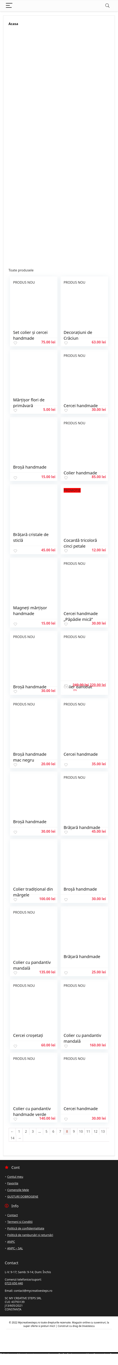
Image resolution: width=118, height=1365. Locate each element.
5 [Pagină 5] (46, 1131)
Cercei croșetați (28, 1035)
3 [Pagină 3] (33, 1131)
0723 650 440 (14, 1283)
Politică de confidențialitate (25, 1228)
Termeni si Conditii (20, 1222)
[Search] (107, 5)
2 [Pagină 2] (26, 1131)
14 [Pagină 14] (12, 1138)
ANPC (11, 1242)
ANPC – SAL (15, 1248)
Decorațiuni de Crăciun (78, 335)
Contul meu (15, 1177)
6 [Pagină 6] (53, 1131)
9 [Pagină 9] (74, 1131)
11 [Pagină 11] (88, 1131)
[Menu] (9, 5)
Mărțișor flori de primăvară (28, 402)
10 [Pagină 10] (81, 1131)
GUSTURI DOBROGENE (22, 1196)
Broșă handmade (29, 467)
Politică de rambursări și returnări (30, 1235)
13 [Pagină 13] (103, 1131)
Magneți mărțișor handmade (30, 610)
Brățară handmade (82, 956)
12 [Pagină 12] (95, 1131)
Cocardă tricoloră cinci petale (80, 543)
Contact (12, 1215)
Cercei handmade (81, 754)
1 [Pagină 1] (19, 1131)
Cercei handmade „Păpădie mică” (81, 616)
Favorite (12, 1183)
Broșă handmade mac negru (29, 757)
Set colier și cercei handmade (30, 335)
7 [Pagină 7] (60, 1131)
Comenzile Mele (18, 1190)
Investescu (88, 1326)
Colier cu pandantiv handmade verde (32, 1111)
